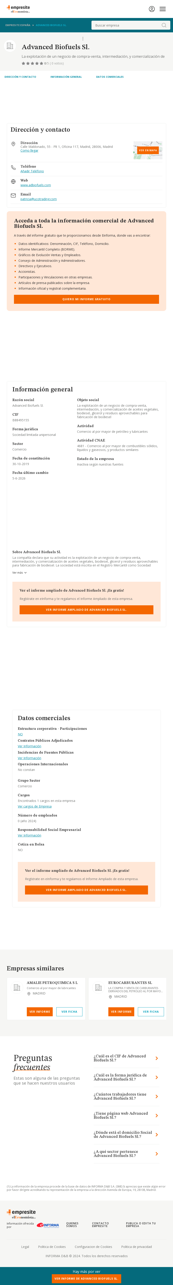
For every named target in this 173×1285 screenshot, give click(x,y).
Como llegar (29, 151)
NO (20, 734)
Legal (25, 1247)
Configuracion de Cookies (93, 1247)
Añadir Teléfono (32, 171)
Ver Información (29, 746)
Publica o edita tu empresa (141, 1224)
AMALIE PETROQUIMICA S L (52, 983)
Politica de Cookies (52, 1247)
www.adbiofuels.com (35, 185)
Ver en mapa (148, 150)
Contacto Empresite (100, 1224)
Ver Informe (40, 1012)
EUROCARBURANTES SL (130, 983)
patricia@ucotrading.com (38, 199)
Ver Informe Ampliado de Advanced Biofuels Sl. (86, 610)
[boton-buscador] (164, 25)
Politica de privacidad (136, 1247)
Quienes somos (72, 1224)
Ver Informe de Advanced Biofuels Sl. (86, 1279)
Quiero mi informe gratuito (86, 299)
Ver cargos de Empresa (35, 806)
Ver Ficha (69, 1012)
